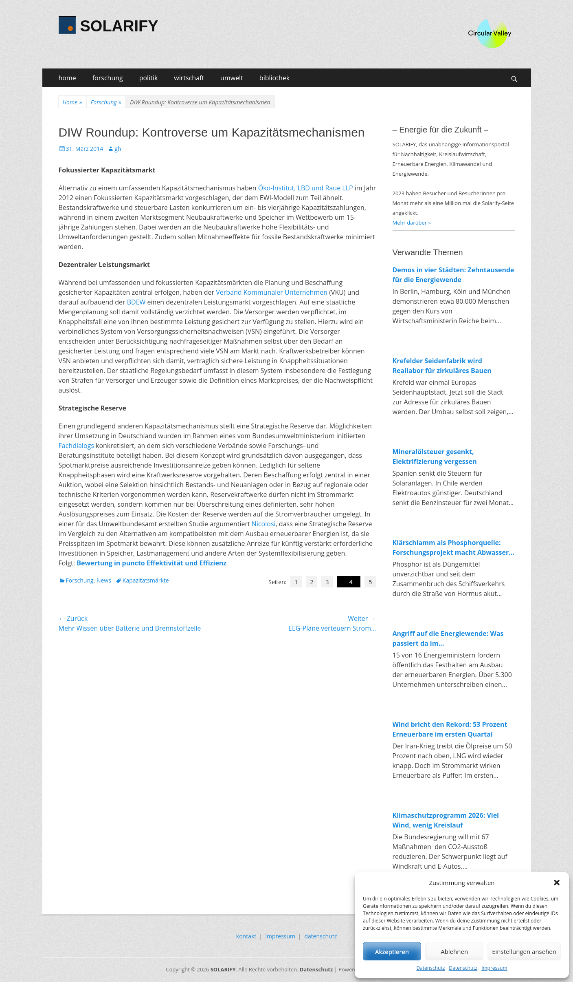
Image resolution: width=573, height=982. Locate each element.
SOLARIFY (119, 26)
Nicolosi (264, 523)
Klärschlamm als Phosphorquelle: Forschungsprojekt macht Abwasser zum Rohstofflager (451, 547)
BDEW (136, 302)
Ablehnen (454, 951)
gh (117, 148)
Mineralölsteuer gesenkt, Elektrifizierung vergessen (435, 456)
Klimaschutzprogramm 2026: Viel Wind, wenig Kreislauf (446, 820)
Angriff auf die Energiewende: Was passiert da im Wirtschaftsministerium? (448, 638)
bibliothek (274, 77)
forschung (107, 77)
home (67, 77)
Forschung (106, 102)
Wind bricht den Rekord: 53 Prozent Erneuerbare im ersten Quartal (450, 729)
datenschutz (320, 936)
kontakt (246, 936)
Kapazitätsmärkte (146, 580)
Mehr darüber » (412, 222)
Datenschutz (430, 967)
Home (72, 102)
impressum (281, 936)
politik (148, 77)
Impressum (494, 967)
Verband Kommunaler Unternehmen (271, 292)
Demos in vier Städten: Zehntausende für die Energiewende (453, 274)
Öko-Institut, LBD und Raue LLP (305, 187)
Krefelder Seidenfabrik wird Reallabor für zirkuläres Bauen (442, 365)
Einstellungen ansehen (524, 951)
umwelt (231, 77)
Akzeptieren (392, 951)
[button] (557, 882)
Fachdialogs (76, 445)
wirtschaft (189, 77)
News (104, 580)
